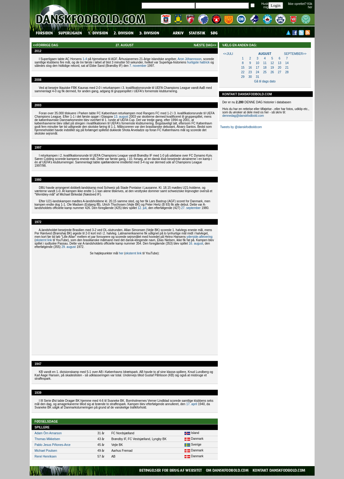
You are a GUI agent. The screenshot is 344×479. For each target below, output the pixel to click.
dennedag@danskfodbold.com (243, 115)
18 (265, 67)
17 (257, 67)
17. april (191, 404)
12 (272, 63)
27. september (191, 208)
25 (265, 72)
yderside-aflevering (200, 236)
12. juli (142, 208)
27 (279, 72)
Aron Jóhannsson (190, 59)
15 (242, 67)
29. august (69, 247)
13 (279, 63)
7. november (137, 65)
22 (242, 72)
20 (279, 67)
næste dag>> (205, 45)
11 (265, 63)
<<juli (228, 53)
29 (242, 76)
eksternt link (44, 240)
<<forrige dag (45, 45)
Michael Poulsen (46, 450)
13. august (121, 116)
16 (250, 67)
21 (287, 67)
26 (272, 72)
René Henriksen (46, 456)
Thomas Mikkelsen (47, 439)
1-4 (85, 59)
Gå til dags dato (264, 81)
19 (272, 67)
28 (287, 72)
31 (257, 76)
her (121, 253)
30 (250, 76)
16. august (196, 243)
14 (287, 63)
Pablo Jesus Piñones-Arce (52, 445)
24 (257, 72)
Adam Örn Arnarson (48, 433)
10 (257, 63)
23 (250, 72)
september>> (295, 53)
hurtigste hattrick (198, 62)
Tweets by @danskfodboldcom (241, 127)
